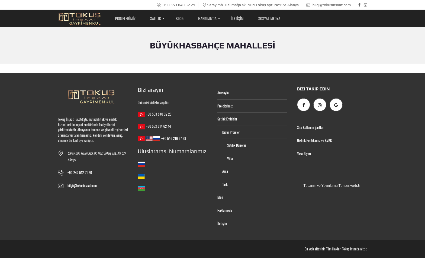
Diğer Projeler (231, 132)
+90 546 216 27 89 (173, 138)
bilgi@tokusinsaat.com (328, 5)
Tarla (225, 184)
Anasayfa (223, 92)
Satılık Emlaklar (227, 119)
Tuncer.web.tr (349, 186)
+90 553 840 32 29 (176, 5)
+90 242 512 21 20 (79, 172)
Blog (220, 197)
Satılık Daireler (236, 145)
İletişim (222, 223)
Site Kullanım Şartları (310, 127)
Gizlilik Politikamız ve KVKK (314, 140)
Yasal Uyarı (304, 153)
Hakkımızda (224, 210)
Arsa (225, 171)
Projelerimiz (225, 106)
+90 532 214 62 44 (158, 126)
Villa (230, 158)
